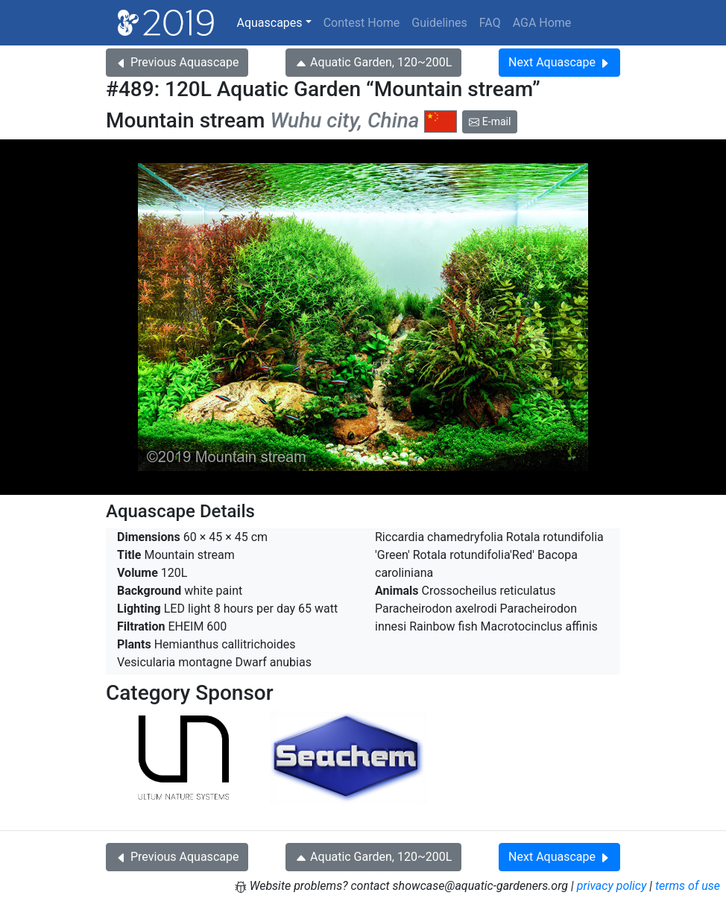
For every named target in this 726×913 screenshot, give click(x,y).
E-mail (490, 121)
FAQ (490, 23)
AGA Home (542, 23)
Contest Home (361, 23)
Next (559, 62)
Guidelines (439, 23)
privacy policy (612, 886)
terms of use (687, 886)
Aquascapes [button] (269, 23)
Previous (177, 62)
